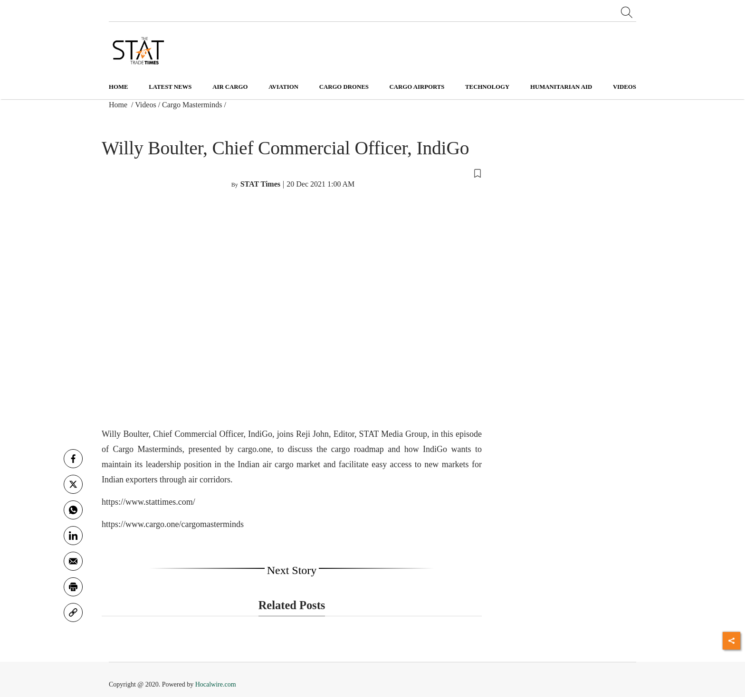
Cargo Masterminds (192, 105)
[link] (73, 612)
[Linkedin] (73, 535)
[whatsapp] (73, 509)
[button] (292, 173)
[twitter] (73, 484)
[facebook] (73, 458)
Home (118, 87)
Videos (145, 105)
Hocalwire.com (215, 684)
